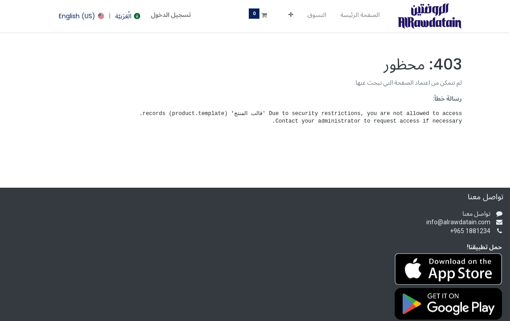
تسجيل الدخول (171, 14)
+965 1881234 (470, 231)
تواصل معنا (476, 213)
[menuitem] (360, 15)
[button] (290, 15)
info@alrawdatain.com (458, 222)
